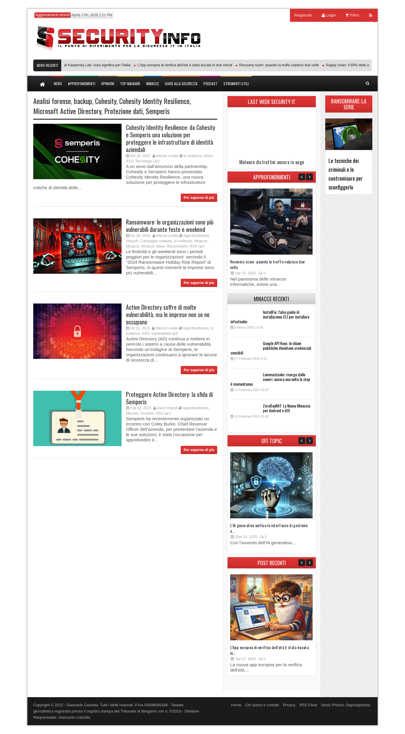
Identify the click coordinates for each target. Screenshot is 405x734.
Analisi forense (52, 100)
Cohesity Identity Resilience (154, 100)
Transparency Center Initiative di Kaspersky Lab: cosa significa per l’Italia (75, 65)
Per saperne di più (199, 198)
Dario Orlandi (167, 408)
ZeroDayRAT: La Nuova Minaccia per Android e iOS (286, 408)
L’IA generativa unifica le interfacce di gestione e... (269, 528)
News (208, 156)
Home (236, 705)
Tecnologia (143, 161)
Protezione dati (123, 110)
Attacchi (132, 241)
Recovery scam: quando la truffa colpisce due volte (281, 65)
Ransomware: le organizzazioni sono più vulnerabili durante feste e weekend (169, 225)
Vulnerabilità (161, 333)
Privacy (289, 705)
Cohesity (105, 100)
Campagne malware (156, 241)
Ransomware (177, 246)
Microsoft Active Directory (67, 110)
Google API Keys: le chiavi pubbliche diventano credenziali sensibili (270, 348)
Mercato (132, 413)
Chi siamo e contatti (262, 705)
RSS (129, 161)
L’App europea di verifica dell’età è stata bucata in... (269, 650)
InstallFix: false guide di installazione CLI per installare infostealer (269, 316)
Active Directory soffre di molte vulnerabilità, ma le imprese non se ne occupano (168, 314)
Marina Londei (167, 156)
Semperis (158, 110)
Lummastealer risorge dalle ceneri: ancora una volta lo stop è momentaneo (270, 379)
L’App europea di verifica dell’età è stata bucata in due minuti (186, 65)
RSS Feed (308, 705)
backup (83, 100)
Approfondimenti (196, 236)
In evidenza (193, 156)
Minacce (200, 241)
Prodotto (147, 413)
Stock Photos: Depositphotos (345, 705)
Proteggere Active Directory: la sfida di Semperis (169, 398)
